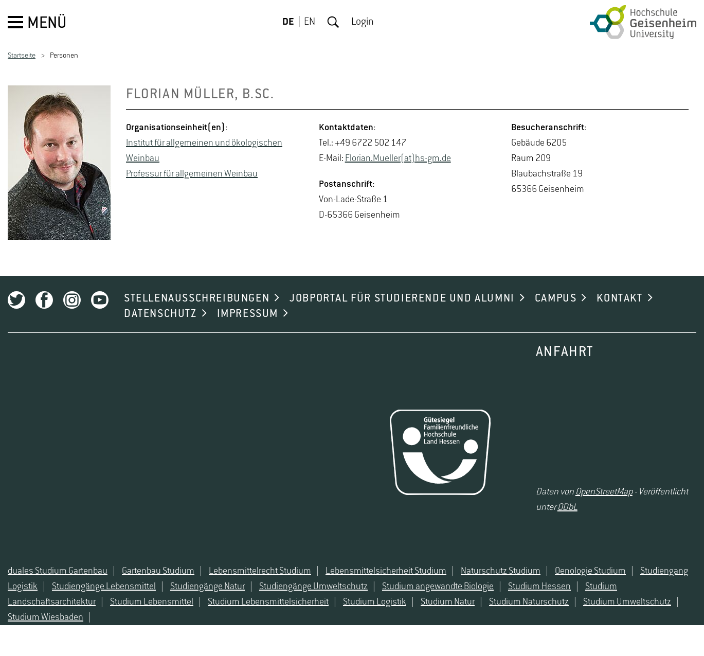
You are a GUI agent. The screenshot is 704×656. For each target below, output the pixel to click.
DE (288, 22)
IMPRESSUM (247, 314)
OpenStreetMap (604, 492)
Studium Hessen (539, 586)
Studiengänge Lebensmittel (104, 586)
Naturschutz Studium (500, 571)
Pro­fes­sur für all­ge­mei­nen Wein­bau (192, 174)
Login (362, 22)
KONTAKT (619, 298)
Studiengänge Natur (207, 586)
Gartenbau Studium (158, 571)
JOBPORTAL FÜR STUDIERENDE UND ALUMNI (402, 298)
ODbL (567, 507)
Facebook (44, 300)
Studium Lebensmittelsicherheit (268, 602)
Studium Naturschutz (529, 602)
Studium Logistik (374, 602)
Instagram (72, 300)
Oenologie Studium (590, 571)
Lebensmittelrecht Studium (260, 571)
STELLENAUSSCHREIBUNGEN (196, 298)
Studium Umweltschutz (627, 602)
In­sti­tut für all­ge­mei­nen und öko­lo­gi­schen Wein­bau (204, 151)
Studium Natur (448, 602)
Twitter (16, 300)
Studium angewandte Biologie (438, 586)
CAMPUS (556, 298)
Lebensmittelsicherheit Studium (386, 571)
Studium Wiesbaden (45, 617)
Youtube (100, 300)
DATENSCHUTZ (160, 314)
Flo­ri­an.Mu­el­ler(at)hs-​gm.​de (398, 158)
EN (309, 22)
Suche (333, 22)
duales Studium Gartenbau (57, 571)
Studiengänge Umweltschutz (313, 586)
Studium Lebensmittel (151, 602)
